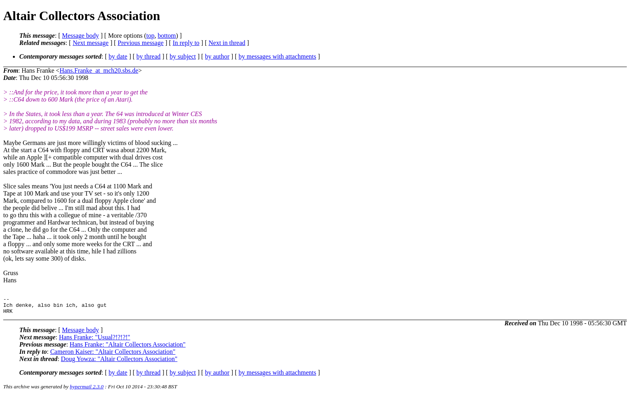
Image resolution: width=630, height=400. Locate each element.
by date (117, 56)
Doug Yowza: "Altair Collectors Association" (119, 362)
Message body (80, 35)
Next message (90, 42)
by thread (149, 56)
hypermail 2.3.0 (87, 390)
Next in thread (227, 42)
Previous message (141, 42)
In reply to (186, 42)
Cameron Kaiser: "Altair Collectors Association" (113, 355)
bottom (167, 35)
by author (217, 56)
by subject (183, 56)
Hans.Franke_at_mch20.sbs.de (98, 70)
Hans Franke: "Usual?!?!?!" (94, 340)
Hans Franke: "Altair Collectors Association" (128, 348)
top (150, 35)
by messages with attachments (277, 56)
